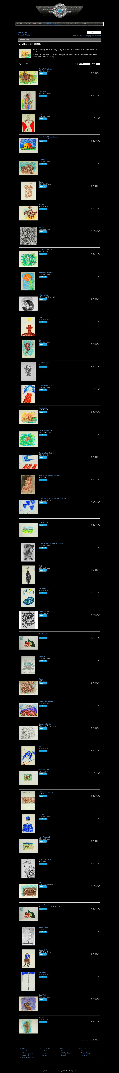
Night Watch (42, 995)
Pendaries (42, 521)
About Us (24, 1051)
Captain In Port (43, 950)
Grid (28, 64)
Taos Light (42, 656)
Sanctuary (42, 227)
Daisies (41, 182)
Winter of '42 (43, 1018)
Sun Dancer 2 (43, 589)
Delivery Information (27, 1053)
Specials (63, 1055)
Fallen (40, 747)
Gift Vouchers (65, 1053)
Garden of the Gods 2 (46, 453)
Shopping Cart (90, 36)
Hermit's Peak (43, 634)
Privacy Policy (26, 1055)
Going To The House (45, 69)
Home (74, 36)
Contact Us (45, 1051)
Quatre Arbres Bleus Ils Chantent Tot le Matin (53, 498)
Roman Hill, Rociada (45, 905)
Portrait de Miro (44, 611)
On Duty (41, 814)
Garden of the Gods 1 (46, 385)
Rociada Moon (43, 927)
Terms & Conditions (28, 1057)
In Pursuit (41, 205)
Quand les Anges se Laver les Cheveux (51, 543)
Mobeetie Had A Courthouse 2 (48, 137)
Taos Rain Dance (44, 363)
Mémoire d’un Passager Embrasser (49, 476)
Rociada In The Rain (45, 724)
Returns (44, 1053)
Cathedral (42, 159)
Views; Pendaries (44, 769)
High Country (43, 408)
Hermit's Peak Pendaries (46, 702)
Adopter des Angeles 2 (46, 272)
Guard (41, 114)
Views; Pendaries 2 (44, 837)
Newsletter (84, 1055)
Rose (40, 340)
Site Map (44, 1055)
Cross (40, 318)
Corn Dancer (43, 92)
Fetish (40, 566)
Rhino (40, 882)
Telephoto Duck (43, 295)
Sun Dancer (42, 973)
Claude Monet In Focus (46, 431)
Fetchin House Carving (46, 792)
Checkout (98, 36)
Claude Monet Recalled (46, 250)
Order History (85, 1053)
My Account (80, 36)
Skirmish (41, 679)
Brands (63, 1051)
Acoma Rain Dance (45, 860)
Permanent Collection (24, 39)
